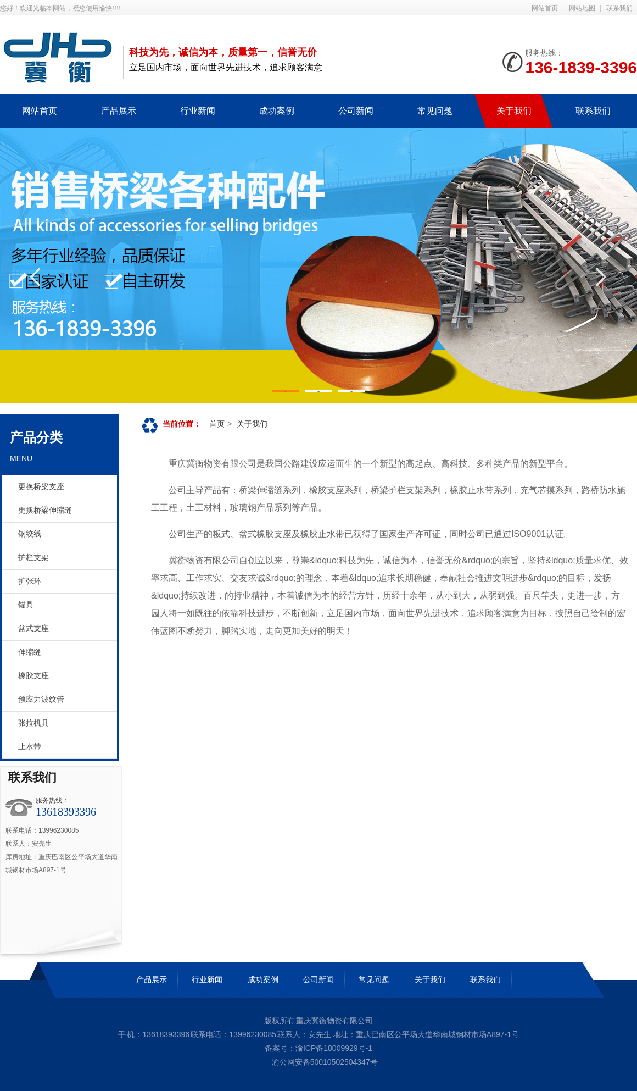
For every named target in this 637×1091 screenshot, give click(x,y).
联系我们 (619, 8)
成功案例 (263, 979)
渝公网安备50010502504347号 (323, 1061)
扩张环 (29, 581)
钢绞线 (29, 534)
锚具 (25, 605)
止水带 (29, 747)
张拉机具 (33, 723)
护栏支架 (33, 557)
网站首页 (545, 8)
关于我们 (252, 423)
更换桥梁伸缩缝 (45, 510)
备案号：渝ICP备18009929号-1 (318, 1048)
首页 (217, 423)
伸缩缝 (29, 652)
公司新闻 (318, 979)
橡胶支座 (33, 676)
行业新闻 (207, 979)
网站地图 (582, 8)
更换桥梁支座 (41, 487)
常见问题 (374, 979)
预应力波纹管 (41, 699)
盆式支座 (33, 628)
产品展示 (151, 979)
